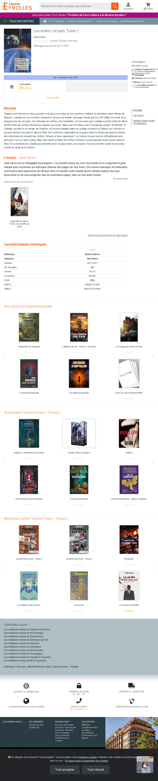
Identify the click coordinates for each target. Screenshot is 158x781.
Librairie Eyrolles (36, 725)
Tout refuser (95, 769)
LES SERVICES (88, 722)
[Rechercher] (75, 6)
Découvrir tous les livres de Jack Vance (108, 235)
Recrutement (88, 733)
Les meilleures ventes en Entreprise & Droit (26, 640)
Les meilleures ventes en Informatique (24, 633)
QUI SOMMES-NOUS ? (13, 722)
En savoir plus (121, 178)
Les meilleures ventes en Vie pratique (23, 653)
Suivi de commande (64, 725)
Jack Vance (40, 36)
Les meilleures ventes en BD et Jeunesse (25, 660)
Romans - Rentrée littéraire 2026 (34, 666)
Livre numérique (62, 733)
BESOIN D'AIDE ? (62, 722)
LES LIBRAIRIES (36, 722)
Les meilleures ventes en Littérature (22, 646)
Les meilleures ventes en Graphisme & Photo (27, 629)
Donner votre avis (68, 40)
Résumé (137, 110)
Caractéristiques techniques (144, 122)
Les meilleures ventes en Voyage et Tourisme (27, 657)
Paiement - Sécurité (64, 730)
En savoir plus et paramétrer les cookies (86, 760)
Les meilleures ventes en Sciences (21, 643)
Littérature (9, 666)
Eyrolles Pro (34, 727)
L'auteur (138, 116)
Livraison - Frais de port (65, 727)
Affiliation (86, 725)
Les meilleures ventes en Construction (23, 636)
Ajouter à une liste (66, 77)
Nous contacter (62, 735)
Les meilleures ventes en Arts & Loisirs (23, 650)
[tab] (35, 86)
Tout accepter (64, 769)
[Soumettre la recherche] (114, 6)
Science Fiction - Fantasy (65, 666)
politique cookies (88, 757)
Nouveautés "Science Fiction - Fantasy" (32, 412)
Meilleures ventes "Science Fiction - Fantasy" (36, 519)
